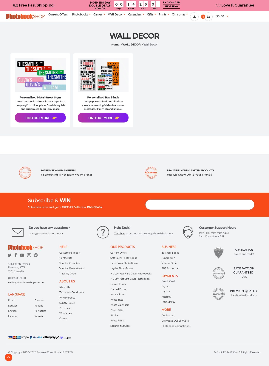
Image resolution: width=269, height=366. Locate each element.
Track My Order (68, 273)
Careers (63, 318)
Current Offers (118, 252)
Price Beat (65, 308)
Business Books (170, 252)
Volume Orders (170, 263)
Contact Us (65, 258)
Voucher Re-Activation (72, 268)
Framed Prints (118, 289)
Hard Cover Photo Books (124, 263)
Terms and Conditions (71, 292)
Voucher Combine (69, 263)
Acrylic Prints (118, 294)
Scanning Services (120, 325)
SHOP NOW (171, 6)
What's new (65, 313)
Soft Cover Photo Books (123, 258)
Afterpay (166, 296)
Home (115, 44)
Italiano (39, 305)
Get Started (168, 315)
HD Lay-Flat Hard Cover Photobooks (131, 273)
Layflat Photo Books (121, 268)
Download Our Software (175, 320)
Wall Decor (131, 44)
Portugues (40, 310)
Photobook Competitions (176, 326)
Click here (119, 233)
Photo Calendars (119, 305)
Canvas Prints (118, 284)
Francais (39, 300)
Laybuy (166, 291)
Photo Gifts (116, 310)
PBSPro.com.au (170, 268)
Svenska (39, 316)
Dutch (11, 300)
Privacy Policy (67, 297)
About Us (64, 287)
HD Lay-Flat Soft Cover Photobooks (130, 278)
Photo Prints (117, 320)
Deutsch (13, 305)
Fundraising (168, 258)
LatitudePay (168, 302)
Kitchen (114, 315)
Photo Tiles (116, 299)
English (12, 310)
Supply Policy (67, 302)
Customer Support (69, 252)
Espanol (12, 316)
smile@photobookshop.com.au (46, 233)
